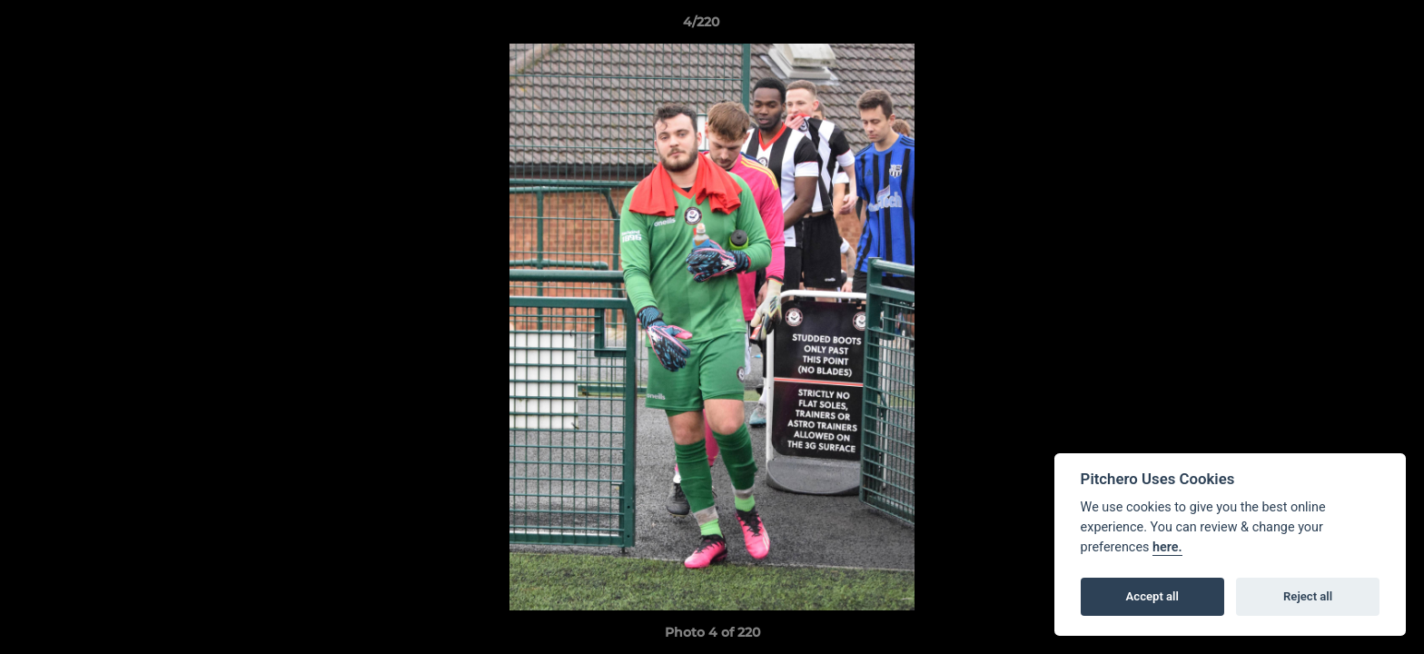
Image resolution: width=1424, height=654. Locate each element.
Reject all (1307, 596)
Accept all (1152, 596)
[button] (1348, 26)
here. (1167, 547)
